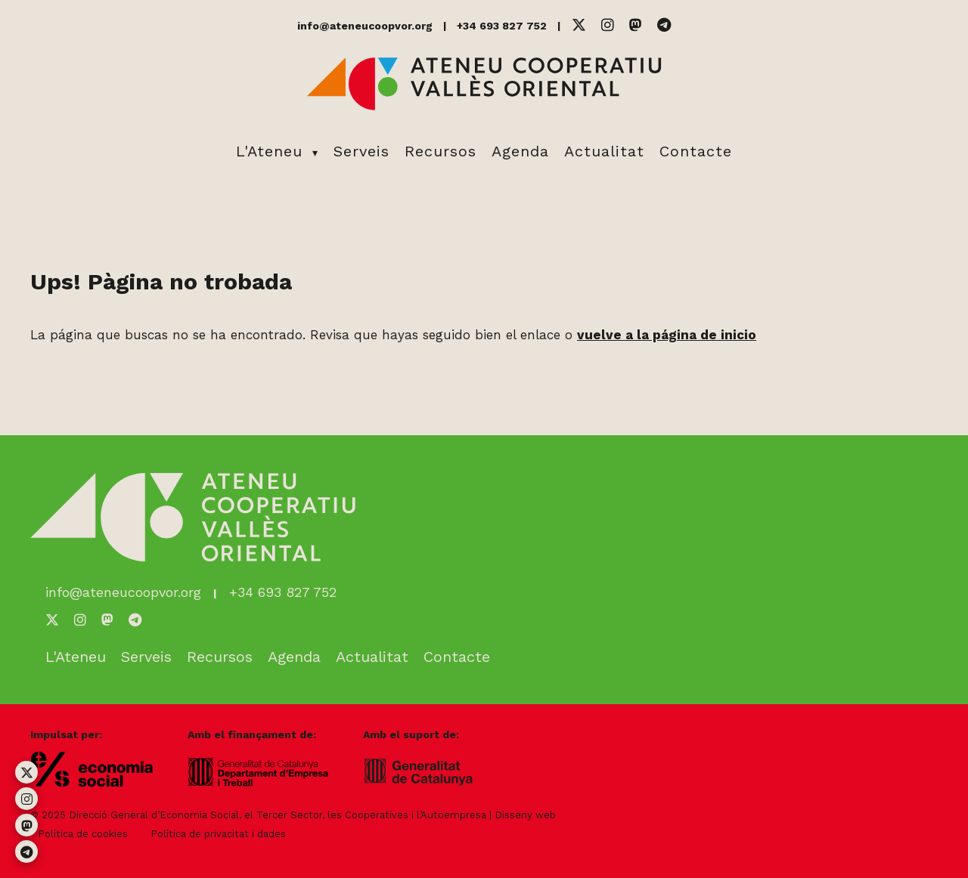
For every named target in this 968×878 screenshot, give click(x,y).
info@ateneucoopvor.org (365, 26)
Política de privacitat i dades (218, 833)
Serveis (361, 151)
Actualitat (604, 151)
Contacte (695, 151)
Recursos (440, 151)
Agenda (520, 151)
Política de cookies (83, 833)
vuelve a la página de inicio (666, 334)
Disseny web (525, 815)
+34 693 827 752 (502, 26)
